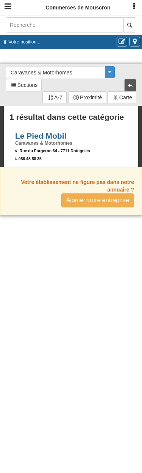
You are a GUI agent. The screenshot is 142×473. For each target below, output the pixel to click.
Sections (27, 85)
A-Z (58, 97)
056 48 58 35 (30, 158)
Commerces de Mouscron (77, 8)
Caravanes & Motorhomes (41, 73)
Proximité (91, 97)
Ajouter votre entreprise (97, 200)
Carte (125, 97)
